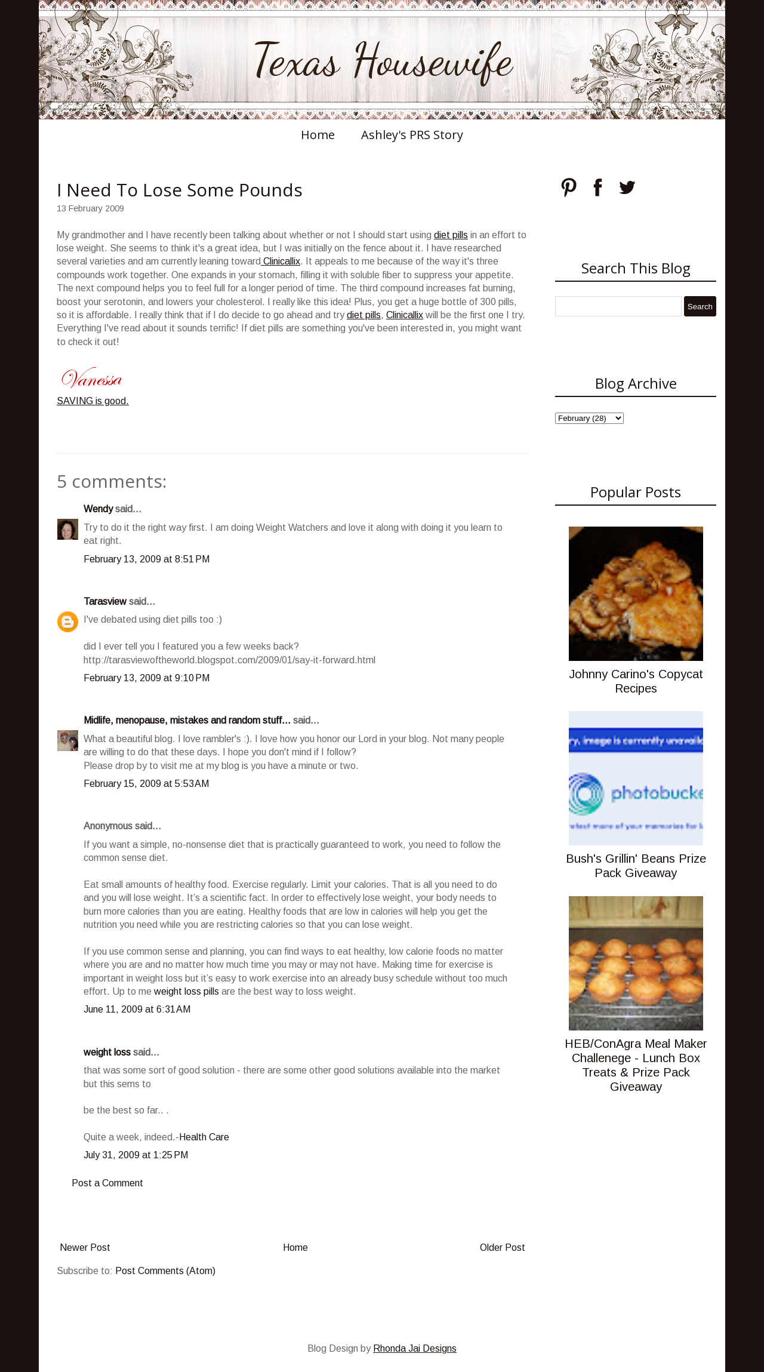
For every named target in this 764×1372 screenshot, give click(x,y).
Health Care (204, 1137)
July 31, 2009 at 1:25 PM (136, 1155)
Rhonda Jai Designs (415, 1348)
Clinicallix (280, 261)
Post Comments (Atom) (165, 1271)
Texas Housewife (382, 60)
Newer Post (85, 1247)
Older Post (502, 1247)
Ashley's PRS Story (412, 135)
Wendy (98, 509)
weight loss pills (186, 991)
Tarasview (105, 601)
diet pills (451, 235)
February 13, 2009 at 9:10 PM (147, 678)
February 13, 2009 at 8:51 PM (147, 559)
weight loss (107, 1052)
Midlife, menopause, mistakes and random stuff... (187, 720)
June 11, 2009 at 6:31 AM (137, 1009)
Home (318, 135)
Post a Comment (107, 1183)
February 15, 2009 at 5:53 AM (146, 784)
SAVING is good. (93, 401)
